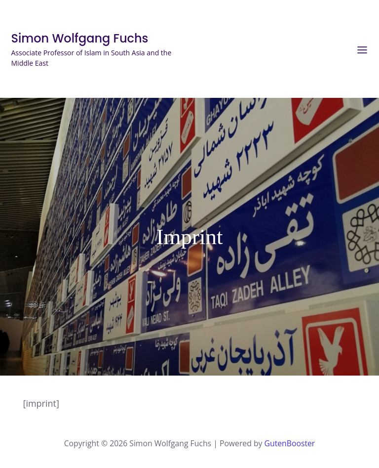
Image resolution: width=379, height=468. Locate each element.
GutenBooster (290, 440)
